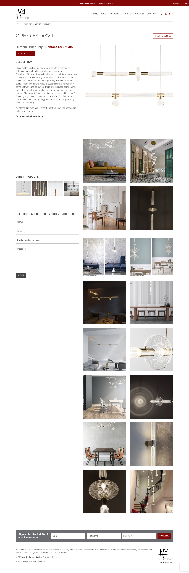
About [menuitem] (104, 13)
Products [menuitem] (116, 13)
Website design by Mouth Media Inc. (30, 563)
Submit (21, 275)
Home (95, 13)
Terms (54, 558)
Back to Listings (163, 36)
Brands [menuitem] (128, 13)
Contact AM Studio (59, 47)
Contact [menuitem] (152, 13)
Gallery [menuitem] (139, 13)
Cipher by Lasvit (42, 24)
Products (28, 24)
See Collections (25, 53)
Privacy (47, 558)
